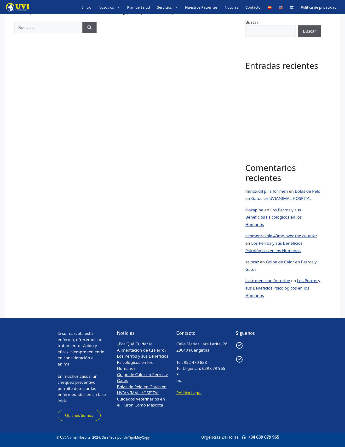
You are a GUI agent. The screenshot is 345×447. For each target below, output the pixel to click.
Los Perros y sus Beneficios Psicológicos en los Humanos (273, 217)
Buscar (251, 22)
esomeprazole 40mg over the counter (281, 235)
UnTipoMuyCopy (137, 437)
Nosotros (110, 7)
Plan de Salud (138, 7)
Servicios (169, 7)
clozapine (254, 210)
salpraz (252, 262)
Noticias (231, 7)
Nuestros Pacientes (201, 7)
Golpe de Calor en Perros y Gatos (276, 107)
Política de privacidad (319, 7)
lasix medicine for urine (267, 280)
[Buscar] (89, 27)
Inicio (86, 7)
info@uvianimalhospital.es (212, 380)
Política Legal (188, 392)
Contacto (252, 7)
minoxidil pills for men (266, 191)
